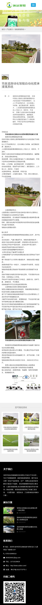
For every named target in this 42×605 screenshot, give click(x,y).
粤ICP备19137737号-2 (18, 569)
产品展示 (11, 29)
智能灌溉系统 (20, 29)
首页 (3, 29)
